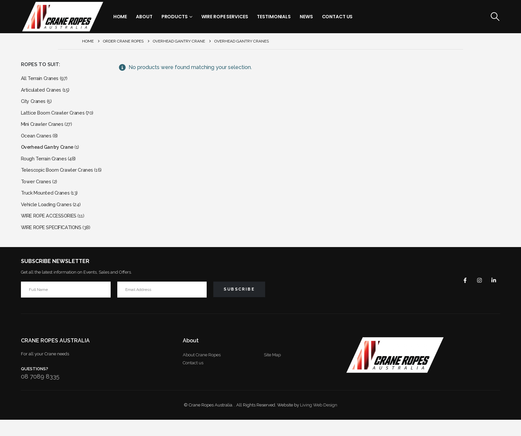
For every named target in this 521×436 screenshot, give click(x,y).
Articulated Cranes (42, 91)
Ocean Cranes (37, 142)
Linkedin (492, 296)
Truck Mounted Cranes (47, 205)
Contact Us (337, 16)
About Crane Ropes (202, 371)
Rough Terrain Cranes (45, 167)
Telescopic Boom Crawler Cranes (60, 180)
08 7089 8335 (40, 392)
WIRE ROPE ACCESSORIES (53, 230)
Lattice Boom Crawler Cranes (55, 117)
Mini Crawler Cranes (43, 129)
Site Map (272, 371)
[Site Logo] (62, 17)
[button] (495, 16)
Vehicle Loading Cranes (48, 218)
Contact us (193, 379)
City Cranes (34, 104)
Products (174, 16)
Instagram (476, 296)
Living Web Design (318, 421)
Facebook (461, 296)
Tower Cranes (37, 192)
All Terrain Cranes (41, 79)
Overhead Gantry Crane (50, 154)
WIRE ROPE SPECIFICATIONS (56, 243)
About (144, 16)
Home (120, 16)
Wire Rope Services (224, 16)
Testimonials (274, 16)
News (306, 16)
